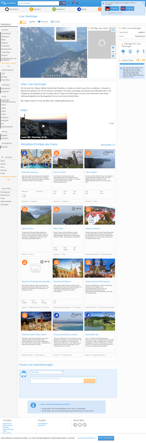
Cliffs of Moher (91, 172)
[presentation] (49, 392)
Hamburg (25, 201)
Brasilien (4, 147)
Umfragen (4, 205)
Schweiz (4, 43)
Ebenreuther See (92, 335)
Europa (5, 30)
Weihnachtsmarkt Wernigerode (97, 282)
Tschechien (5, 52)
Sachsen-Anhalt (90, 307)
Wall (33, 22)
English (130, 8)
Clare (95, 201)
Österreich (5, 37)
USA (3, 74)
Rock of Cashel (60, 172)
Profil (24, 22)
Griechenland (6, 49)
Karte (3, 198)
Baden (84, 9)
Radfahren (60, 9)
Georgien (4, 120)
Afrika (4, 132)
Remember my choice (115, 13)
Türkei (3, 114)
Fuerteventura (66, 355)
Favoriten (44, 22)
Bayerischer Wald (99, 355)
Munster (57, 201)
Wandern (37, 9)
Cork (63, 254)
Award (3, 164)
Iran (2, 124)
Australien (5, 92)
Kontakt (6, 427)
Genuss (4, 170)
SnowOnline (43, 424)
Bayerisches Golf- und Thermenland (41, 307)
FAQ (4, 431)
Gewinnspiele (6, 201)
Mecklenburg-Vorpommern (63, 307)
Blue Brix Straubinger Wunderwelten (36, 282)
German (114, 8)
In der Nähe (65, 3)
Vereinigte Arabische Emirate (8, 101)
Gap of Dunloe (27, 229)
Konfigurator (5, 192)
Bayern (24, 307)
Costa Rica (5, 80)
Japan (3, 108)
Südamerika (7, 143)
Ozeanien (6, 85)
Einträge (56, 22)
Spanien (4, 55)
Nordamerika (8, 70)
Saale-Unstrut (39, 355)
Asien (4, 97)
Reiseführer (13, 9)
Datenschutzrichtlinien (86, 438)
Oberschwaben (107, 254)
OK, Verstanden (106, 438)
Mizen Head (58, 229)
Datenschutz (8, 426)
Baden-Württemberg (92, 254)
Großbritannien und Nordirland (8, 59)
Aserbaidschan (7, 127)
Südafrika (5, 138)
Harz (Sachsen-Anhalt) (106, 307)
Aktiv (2, 167)
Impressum (7, 424)
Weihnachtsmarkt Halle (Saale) (34, 335)
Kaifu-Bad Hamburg (30, 172)
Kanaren (57, 355)
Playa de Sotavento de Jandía (65, 335)
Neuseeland (5, 89)
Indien (3, 111)
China (3, 105)
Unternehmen (8, 429)
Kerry (32, 254)
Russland (4, 117)
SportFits (41, 426)
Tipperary (65, 201)
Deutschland (6, 33)
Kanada (4, 77)
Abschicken (90, 380)
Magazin (8, 157)
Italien (3, 40)
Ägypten (4, 135)
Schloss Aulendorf (92, 229)
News (3, 161)
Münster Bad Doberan (62, 282)
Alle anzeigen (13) (108, 145)
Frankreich (5, 46)
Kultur (3, 173)
